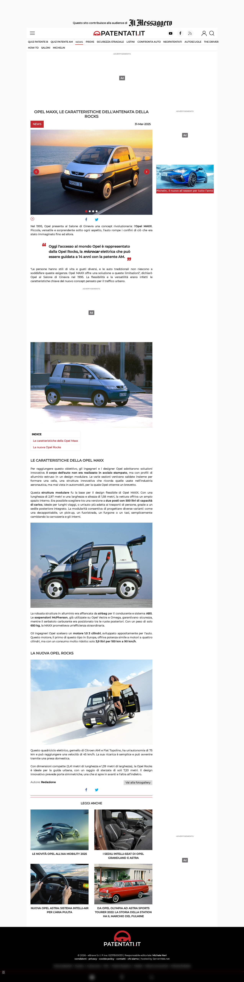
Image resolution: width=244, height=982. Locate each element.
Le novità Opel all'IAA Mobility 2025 (59, 854)
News (79, 42)
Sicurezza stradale (110, 41)
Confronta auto (149, 41)
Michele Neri (159, 955)
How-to (33, 47)
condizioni (80, 958)
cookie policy (106, 958)
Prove (90, 41)
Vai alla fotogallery (138, 782)
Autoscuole (193, 41)
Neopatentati (172, 41)
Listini (131, 41)
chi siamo (133, 958)
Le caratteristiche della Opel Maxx (55, 441)
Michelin (59, 47)
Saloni (45, 47)
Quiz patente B (38, 41)
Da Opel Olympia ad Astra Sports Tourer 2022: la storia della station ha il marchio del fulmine (123, 912)
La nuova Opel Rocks (47, 447)
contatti (121, 958)
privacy (93, 958)
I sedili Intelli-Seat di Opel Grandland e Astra (123, 856)
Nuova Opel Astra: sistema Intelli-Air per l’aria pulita (59, 910)
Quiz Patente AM (62, 41)
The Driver (211, 41)
